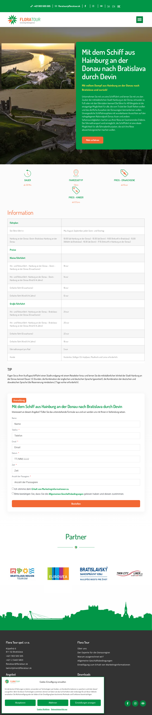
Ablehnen (53, 702)
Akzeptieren (20, 702)
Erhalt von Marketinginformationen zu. (50, 488)
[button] (139, 19)
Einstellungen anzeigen (85, 702)
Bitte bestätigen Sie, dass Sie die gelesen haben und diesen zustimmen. (69, 494)
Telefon (15, 430)
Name (14, 418)
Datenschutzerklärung (59, 709)
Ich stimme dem (41, 489)
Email (14, 441)
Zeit (13, 465)
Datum (15, 453)
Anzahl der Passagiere (21, 476)
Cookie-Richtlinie (43, 709)
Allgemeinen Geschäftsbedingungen (66, 493)
